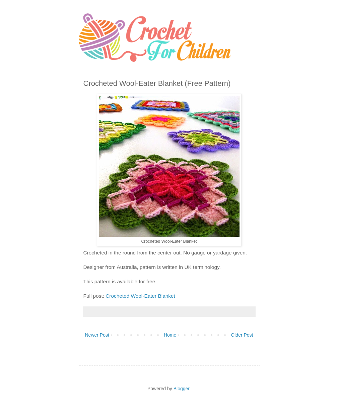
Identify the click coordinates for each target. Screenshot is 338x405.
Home (170, 335)
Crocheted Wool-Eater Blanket (140, 296)
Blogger (181, 388)
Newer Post (97, 335)
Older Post (242, 335)
